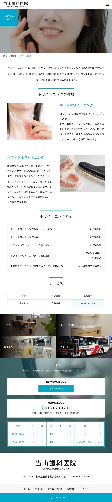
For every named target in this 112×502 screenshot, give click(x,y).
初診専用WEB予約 (56, 388)
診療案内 (71, 489)
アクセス (84, 489)
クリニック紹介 (55, 489)
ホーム (27, 489)
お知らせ (39, 489)
